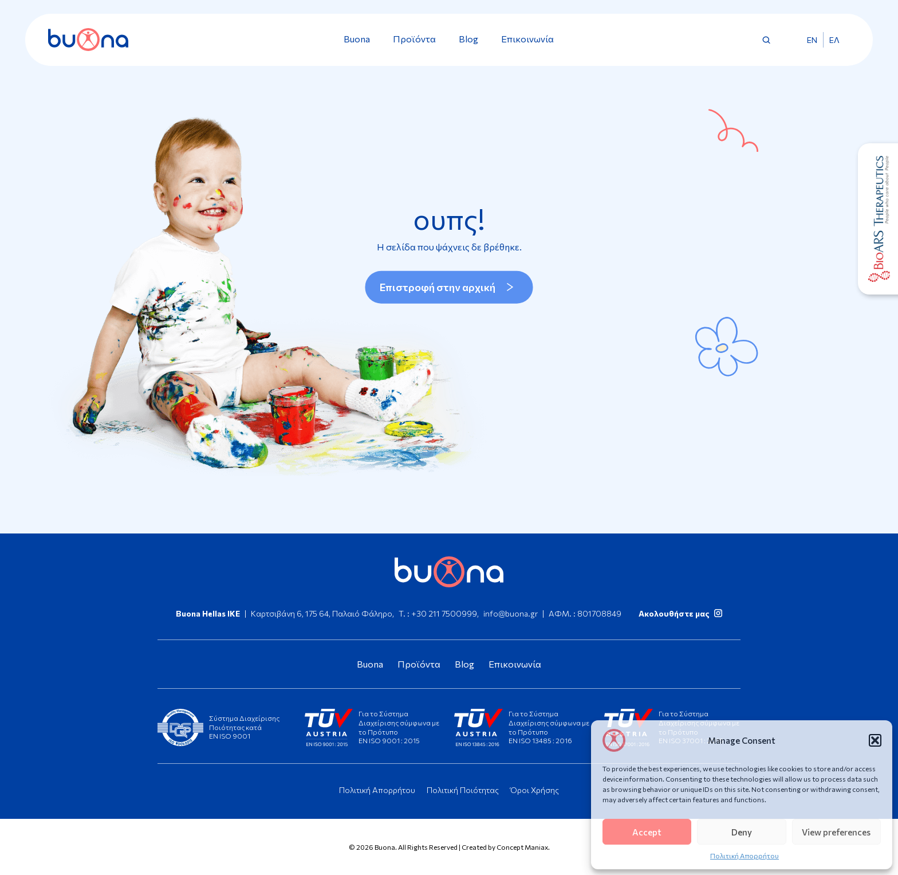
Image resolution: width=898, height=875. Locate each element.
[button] (875, 740)
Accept (646, 832)
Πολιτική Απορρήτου (744, 856)
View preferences (836, 832)
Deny (741, 832)
